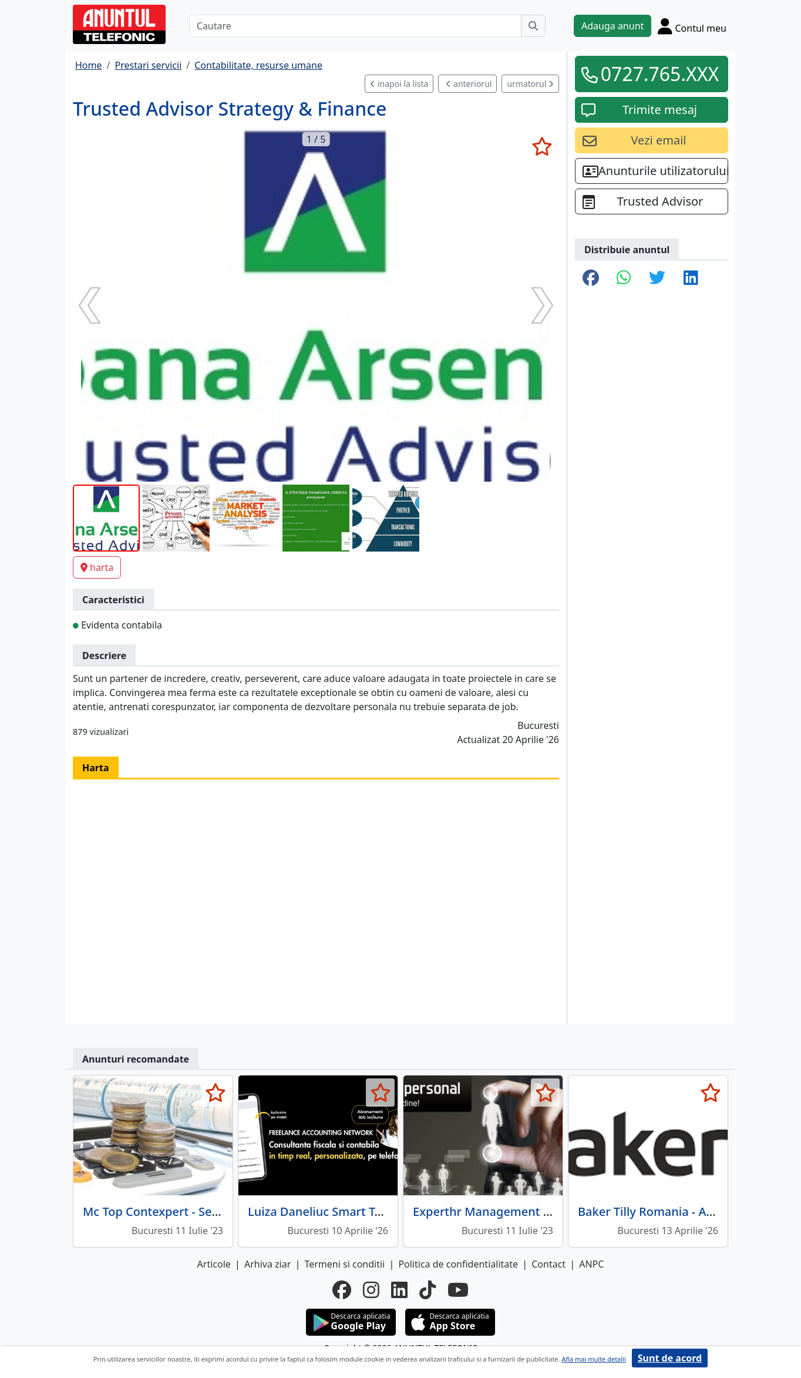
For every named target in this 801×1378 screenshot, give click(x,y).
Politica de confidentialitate (458, 1264)
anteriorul (469, 83)
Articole (214, 1264)
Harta (95, 767)
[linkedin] (399, 1290)
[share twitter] (657, 278)
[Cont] (692, 25)
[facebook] (341, 1290)
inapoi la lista (399, 83)
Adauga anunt (612, 25)
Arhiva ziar (267, 1264)
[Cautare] (355, 26)
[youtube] (458, 1290)
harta (96, 567)
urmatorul (530, 83)
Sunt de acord (670, 1358)
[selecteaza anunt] (541, 146)
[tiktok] (427, 1290)
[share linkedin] (691, 278)
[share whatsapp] (624, 278)
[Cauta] (533, 26)
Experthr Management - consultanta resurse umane (558, 1211)
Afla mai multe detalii (593, 1359)
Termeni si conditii (344, 1264)
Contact (548, 1264)
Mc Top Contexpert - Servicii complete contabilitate (225, 1211)
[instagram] (371, 1290)
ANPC (591, 1264)
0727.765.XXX (660, 73)
